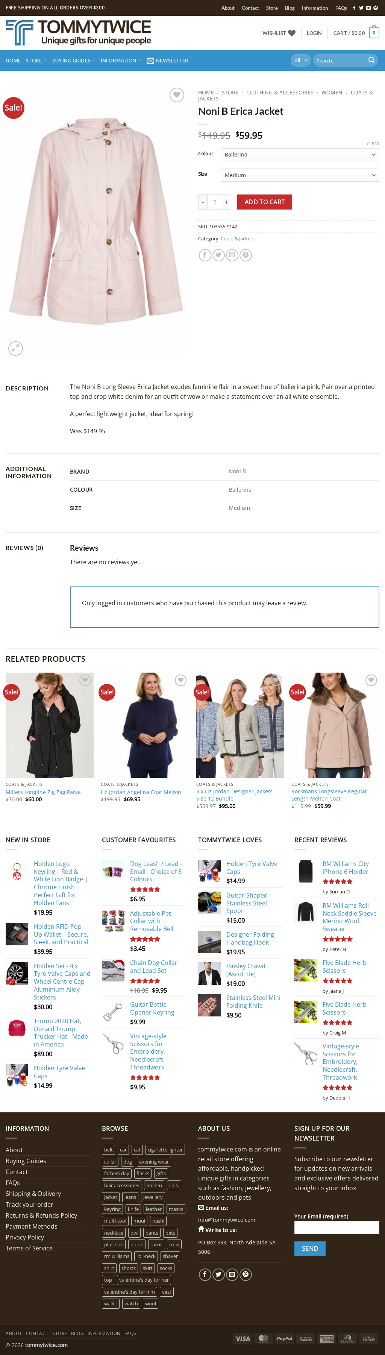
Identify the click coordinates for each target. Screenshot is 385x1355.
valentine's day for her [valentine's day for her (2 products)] (144, 1279)
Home (13, 61)
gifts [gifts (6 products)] (161, 1173)
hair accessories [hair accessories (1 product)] (121, 1185)
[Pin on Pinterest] (245, 255)
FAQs (341, 8)
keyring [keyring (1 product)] (112, 1209)
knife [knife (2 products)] (133, 1209)
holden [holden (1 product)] (154, 1185)
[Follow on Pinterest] (375, 8)
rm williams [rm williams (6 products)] (116, 1256)
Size (202, 174)
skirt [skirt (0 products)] (148, 1268)
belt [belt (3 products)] (108, 1149)
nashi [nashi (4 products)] (158, 1220)
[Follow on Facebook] (354, 8)
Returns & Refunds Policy (41, 1215)
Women (332, 92)
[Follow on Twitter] (361, 8)
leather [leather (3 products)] (154, 1209)
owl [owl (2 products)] (134, 1232)
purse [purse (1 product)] (136, 1244)
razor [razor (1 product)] (156, 1244)
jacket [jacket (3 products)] (110, 1197)
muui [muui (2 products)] (139, 1220)
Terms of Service (29, 1248)
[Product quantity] (214, 202)
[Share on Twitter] (218, 255)
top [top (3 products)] (108, 1279)
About (228, 8)
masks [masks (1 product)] (176, 1209)
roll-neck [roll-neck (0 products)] (146, 1256)
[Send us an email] (368, 8)
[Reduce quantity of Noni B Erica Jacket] (202, 202)
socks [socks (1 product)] (166, 1268)
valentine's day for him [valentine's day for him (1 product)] (129, 1291)
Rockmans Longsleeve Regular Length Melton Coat (329, 795)
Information (315, 8)
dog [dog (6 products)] (127, 1161)
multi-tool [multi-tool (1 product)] (115, 1220)
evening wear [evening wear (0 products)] (154, 1161)
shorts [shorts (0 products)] (128, 1268)
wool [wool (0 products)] (150, 1303)
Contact (250, 8)
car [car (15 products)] (123, 1149)
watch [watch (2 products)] (131, 1303)
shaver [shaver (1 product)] (170, 1256)
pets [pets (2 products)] (170, 1232)
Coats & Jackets (238, 238)
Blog (290, 8)
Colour (205, 153)
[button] (314, 33)
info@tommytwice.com (226, 1219)
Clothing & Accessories (280, 92)
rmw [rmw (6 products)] (174, 1244)
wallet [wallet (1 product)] (110, 1303)
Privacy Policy (25, 1237)
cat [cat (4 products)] (137, 1149)
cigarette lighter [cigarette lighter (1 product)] (165, 1149)
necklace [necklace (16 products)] (113, 1232)
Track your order (29, 1204)
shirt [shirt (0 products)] (109, 1268)
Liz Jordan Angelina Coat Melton (141, 792)
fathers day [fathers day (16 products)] (116, 1173)
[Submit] (371, 60)
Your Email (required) (336, 1226)
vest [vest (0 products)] (166, 1291)
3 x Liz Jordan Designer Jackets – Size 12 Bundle (236, 795)
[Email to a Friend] (232, 255)
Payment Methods (32, 1226)
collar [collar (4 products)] (110, 1161)
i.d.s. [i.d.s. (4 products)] (174, 1185)
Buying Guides (73, 60)
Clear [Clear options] (373, 143)
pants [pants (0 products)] (152, 1232)
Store (272, 8)
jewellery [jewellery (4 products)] (153, 1197)
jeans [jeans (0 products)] (130, 1197)
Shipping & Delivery (33, 1193)
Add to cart (265, 202)
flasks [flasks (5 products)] (142, 1173)
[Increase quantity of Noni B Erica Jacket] (226, 202)
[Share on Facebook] (205, 255)
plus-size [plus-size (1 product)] (113, 1244)
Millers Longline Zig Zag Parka (43, 792)
